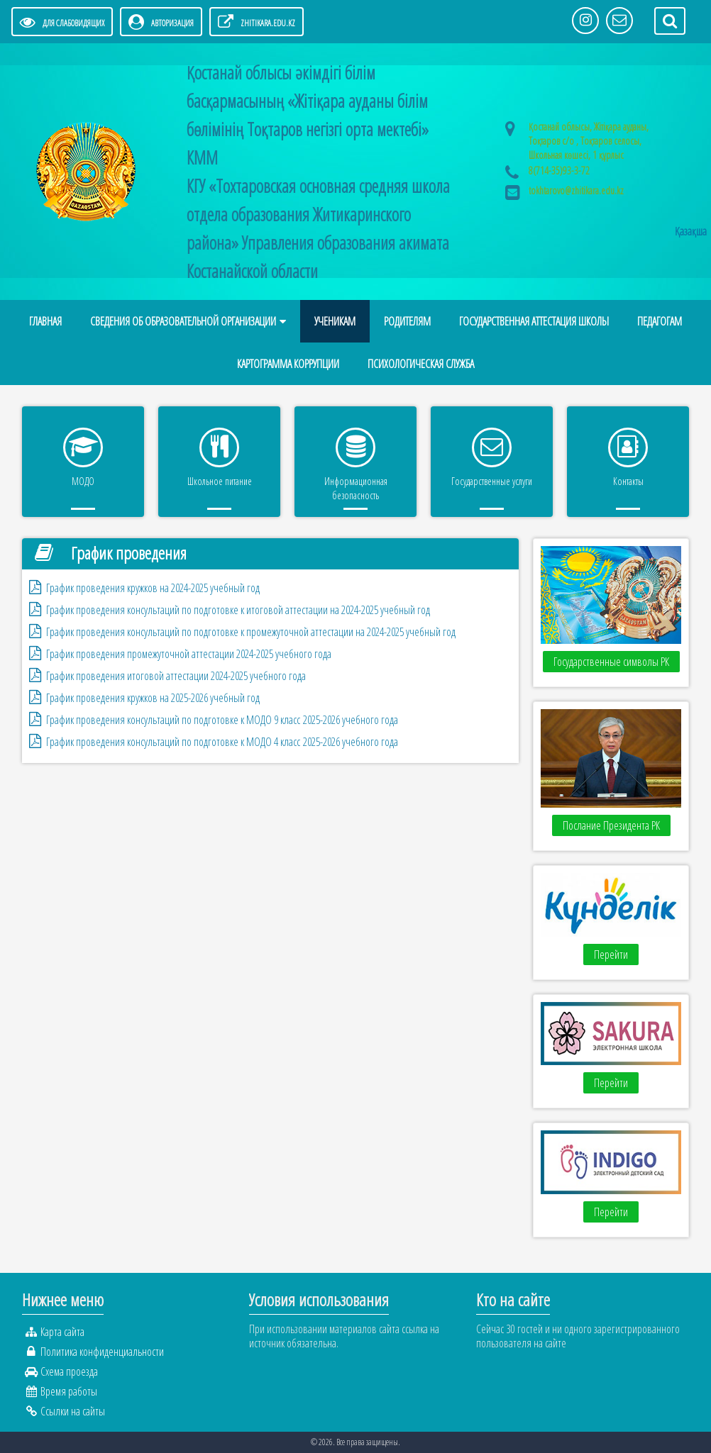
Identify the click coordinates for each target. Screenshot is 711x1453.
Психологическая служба (421, 364)
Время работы (68, 1391)
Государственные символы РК (611, 661)
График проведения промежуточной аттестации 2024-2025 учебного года (188, 654)
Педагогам (659, 321)
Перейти (611, 954)
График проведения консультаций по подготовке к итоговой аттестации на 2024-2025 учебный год (238, 610)
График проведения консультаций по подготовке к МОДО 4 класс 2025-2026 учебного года (222, 742)
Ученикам (335, 321)
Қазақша (691, 231)
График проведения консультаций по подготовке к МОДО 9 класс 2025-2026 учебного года (222, 720)
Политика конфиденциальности (102, 1352)
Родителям (407, 321)
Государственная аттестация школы (534, 321)
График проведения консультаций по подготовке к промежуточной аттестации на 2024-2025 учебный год (251, 632)
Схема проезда (69, 1371)
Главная (45, 321)
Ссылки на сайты (72, 1411)
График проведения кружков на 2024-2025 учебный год (153, 588)
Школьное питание (219, 481)
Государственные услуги (491, 481)
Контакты (628, 481)
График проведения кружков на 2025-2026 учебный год (153, 698)
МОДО (83, 481)
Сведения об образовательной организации (183, 321)
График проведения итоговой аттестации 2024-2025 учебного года (176, 676)
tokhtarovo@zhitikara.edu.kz (576, 190)
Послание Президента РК (611, 825)
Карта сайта (62, 1332)
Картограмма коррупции (288, 364)
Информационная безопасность (355, 488)
